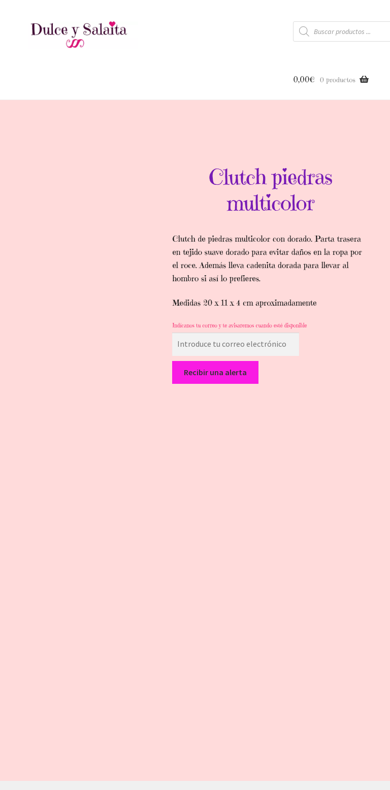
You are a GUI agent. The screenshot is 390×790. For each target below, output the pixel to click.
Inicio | (119, 718)
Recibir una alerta (215, 372)
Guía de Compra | (212, 718)
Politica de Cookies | (281, 718)
